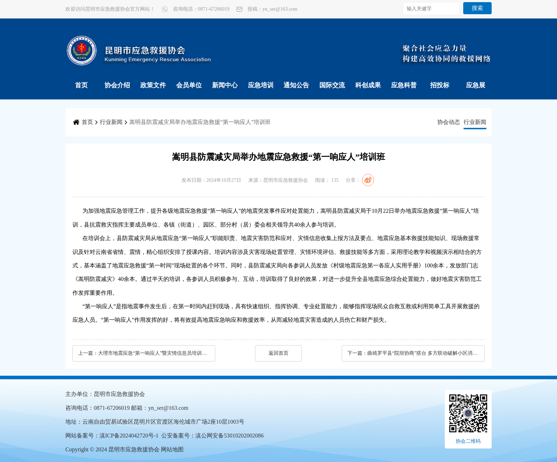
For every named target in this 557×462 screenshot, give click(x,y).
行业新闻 (111, 122)
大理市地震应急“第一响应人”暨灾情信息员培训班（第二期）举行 (153, 353)
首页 (81, 85)
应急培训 (261, 85)
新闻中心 (225, 85)
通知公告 (296, 85)
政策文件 (153, 85)
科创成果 (368, 85)
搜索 (477, 8)
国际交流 (332, 85)
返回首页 (278, 353)
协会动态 (448, 122)
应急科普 (404, 85)
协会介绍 (117, 85)
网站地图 (172, 449)
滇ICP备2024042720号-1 (128, 436)
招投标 (439, 85)
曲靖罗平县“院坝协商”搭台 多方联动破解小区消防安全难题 (422, 353)
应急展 (475, 85)
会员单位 (189, 85)
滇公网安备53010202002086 (229, 436)
